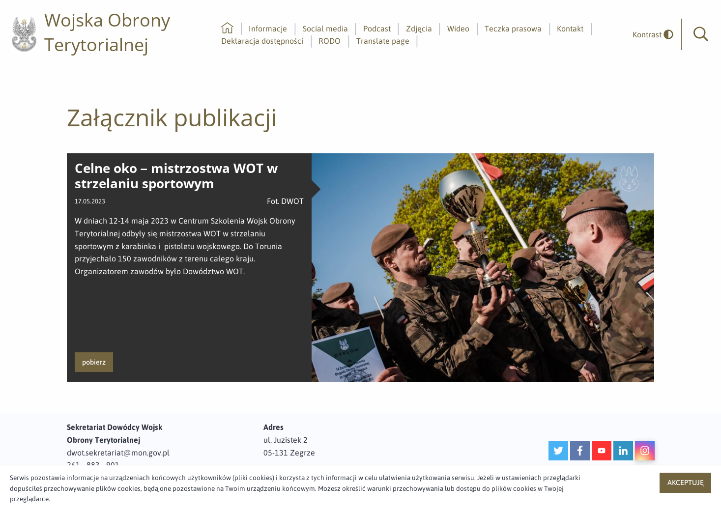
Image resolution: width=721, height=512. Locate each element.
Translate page (382, 40)
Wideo (458, 28)
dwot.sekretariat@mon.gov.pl (118, 452)
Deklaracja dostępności (262, 40)
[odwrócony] (649, 34)
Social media (325, 28)
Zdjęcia (419, 28)
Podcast (377, 28)
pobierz (94, 362)
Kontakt (570, 28)
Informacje (268, 28)
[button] (700, 34)
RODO (329, 40)
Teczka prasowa (513, 28)
